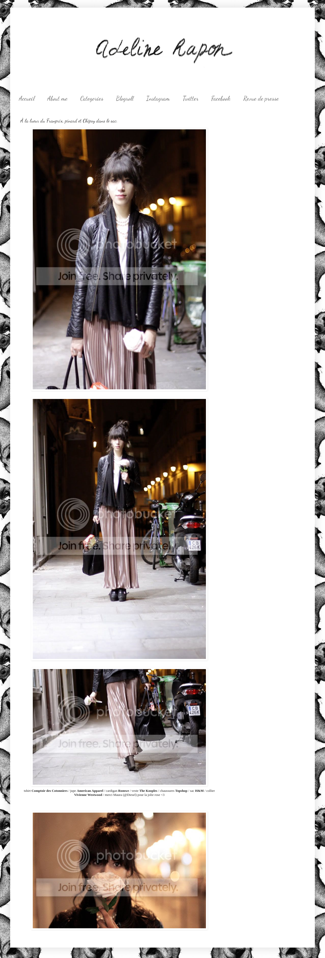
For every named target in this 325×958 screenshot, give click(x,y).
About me (57, 98)
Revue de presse (261, 98)
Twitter (191, 98)
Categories (91, 98)
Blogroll (125, 98)
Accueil (27, 98)
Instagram (158, 98)
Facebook (221, 98)
